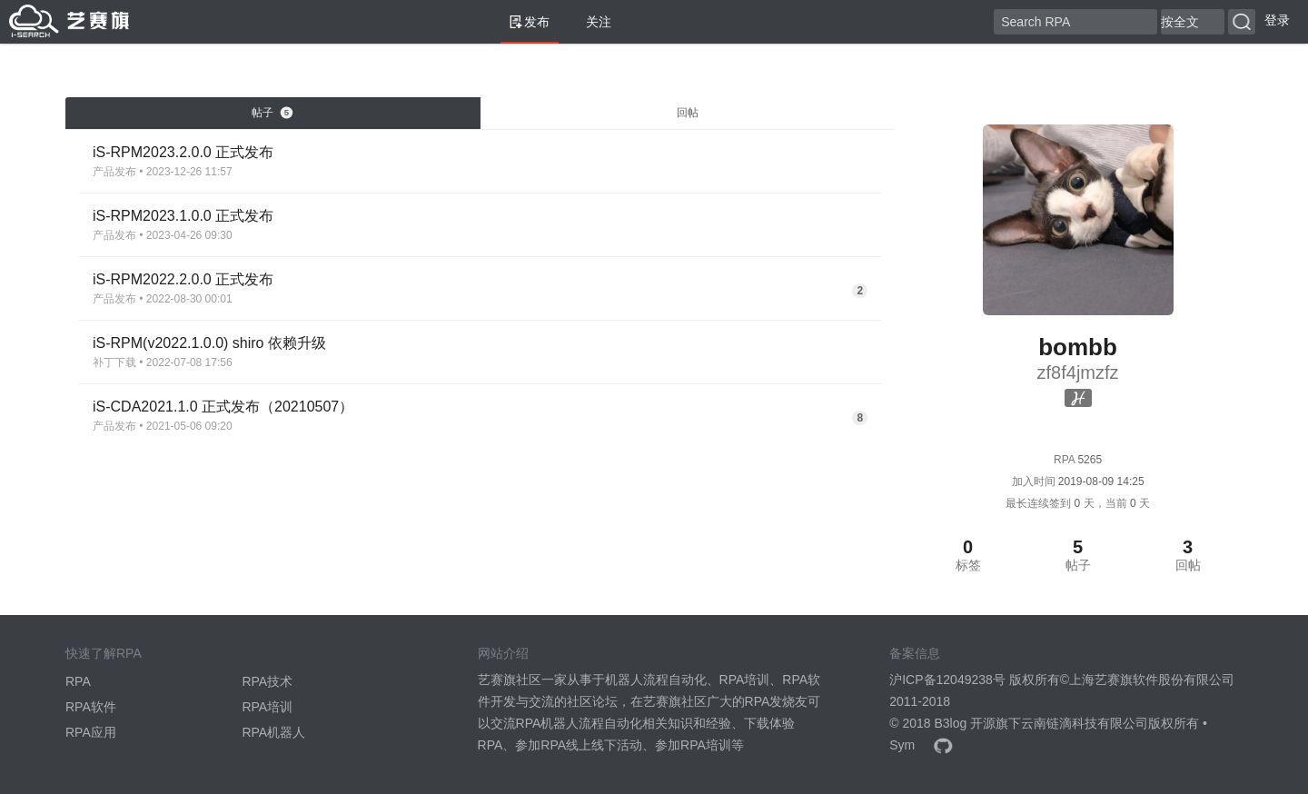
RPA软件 (90, 707)
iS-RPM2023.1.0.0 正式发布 (183, 215)
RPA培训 (267, 707)
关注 (591, 22)
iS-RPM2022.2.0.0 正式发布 (183, 279)
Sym (902, 745)
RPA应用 (90, 732)
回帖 (688, 112)
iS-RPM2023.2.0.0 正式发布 (183, 152)
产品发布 (114, 171)
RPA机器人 (273, 732)
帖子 (272, 112)
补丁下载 (114, 362)
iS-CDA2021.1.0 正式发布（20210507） (223, 406)
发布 (530, 22)
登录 (1277, 20)
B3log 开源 (965, 723)
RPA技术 (267, 681)
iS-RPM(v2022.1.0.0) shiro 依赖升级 (209, 343)
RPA (78, 681)
